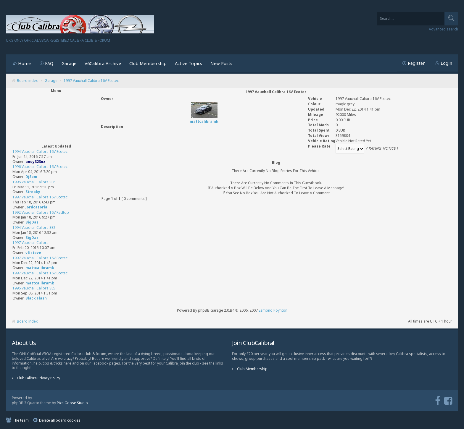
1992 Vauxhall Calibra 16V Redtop (40, 212)
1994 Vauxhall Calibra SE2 (33, 227)
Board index (27, 80)
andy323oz (35, 161)
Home (24, 63)
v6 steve (33, 252)
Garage (69, 63)
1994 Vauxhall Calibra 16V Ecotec (39, 151)
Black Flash (36, 298)
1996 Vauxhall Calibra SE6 (33, 181)
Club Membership (148, 63)
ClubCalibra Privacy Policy (38, 378)
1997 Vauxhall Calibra (30, 242)
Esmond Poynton (273, 310)
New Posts (221, 63)
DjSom (31, 176)
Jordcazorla (36, 207)
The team (21, 420)
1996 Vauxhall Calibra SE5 (33, 288)
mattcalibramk (39, 267)
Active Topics (188, 63)
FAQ (49, 63)
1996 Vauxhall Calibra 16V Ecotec (39, 166)
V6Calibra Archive (103, 63)
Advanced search (443, 29)
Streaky (32, 191)
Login (446, 63)
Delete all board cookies (59, 420)
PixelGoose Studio (72, 402)
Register (416, 63)
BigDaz (31, 222)
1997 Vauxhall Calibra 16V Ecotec (91, 80)
